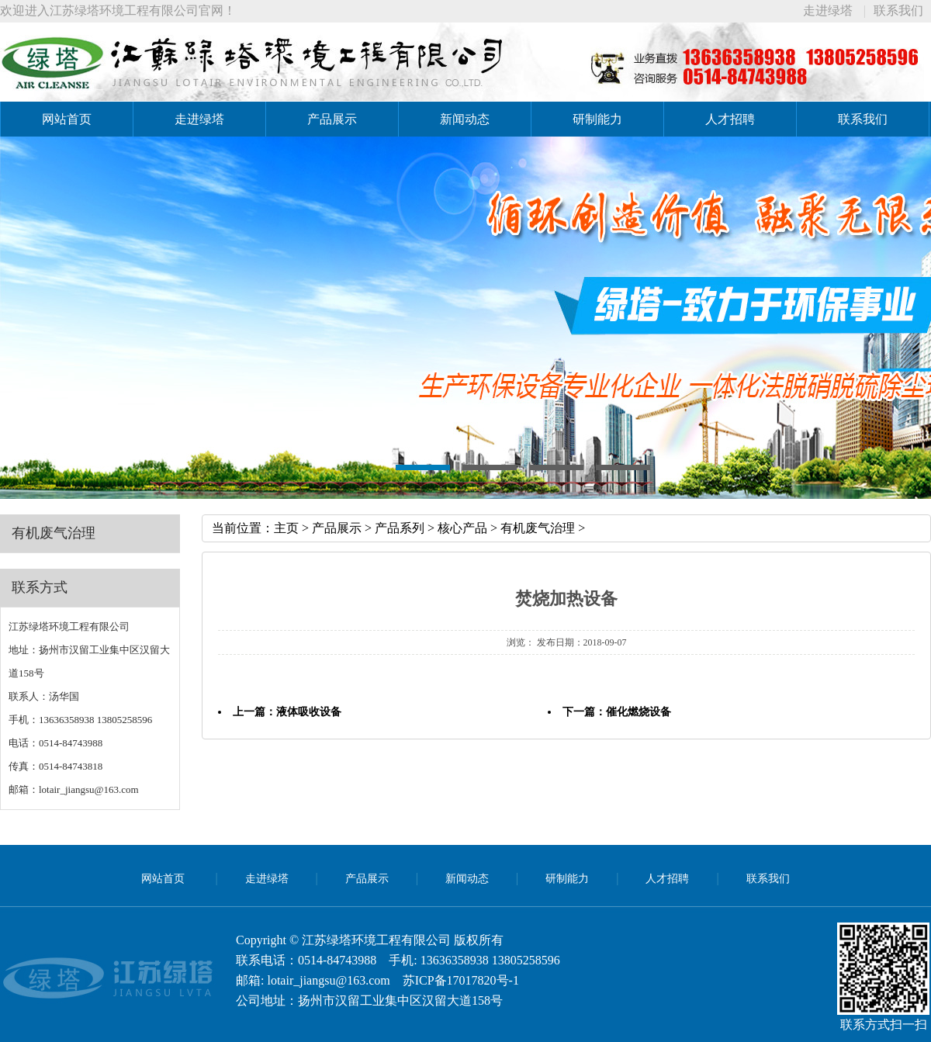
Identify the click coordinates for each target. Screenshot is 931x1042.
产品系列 (399, 528)
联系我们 (898, 10)
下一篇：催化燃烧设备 (616, 712)
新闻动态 (465, 119)
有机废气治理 (537, 528)
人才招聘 (730, 119)
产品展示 (332, 119)
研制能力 (597, 119)
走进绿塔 (828, 10)
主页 (286, 528)
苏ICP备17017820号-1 (461, 980)
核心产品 (462, 528)
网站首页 (67, 119)
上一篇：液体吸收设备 (287, 712)
